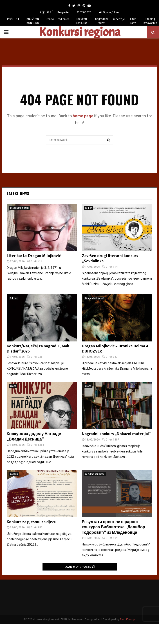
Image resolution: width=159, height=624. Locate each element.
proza (13, 386)
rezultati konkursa (81, 21)
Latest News (18, 193)
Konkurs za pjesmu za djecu (31, 522)
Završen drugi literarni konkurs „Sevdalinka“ (110, 258)
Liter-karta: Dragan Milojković (34, 256)
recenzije (119, 19)
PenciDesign (128, 619)
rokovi (50, 19)
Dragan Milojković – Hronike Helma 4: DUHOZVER (115, 349)
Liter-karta (133, 21)
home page (83, 116)
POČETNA (13, 19)
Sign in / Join (109, 12)
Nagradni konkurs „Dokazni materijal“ (116, 434)
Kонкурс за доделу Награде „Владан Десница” (34, 437)
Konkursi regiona (79, 32)
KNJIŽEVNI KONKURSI (33, 21)
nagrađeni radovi (101, 21)
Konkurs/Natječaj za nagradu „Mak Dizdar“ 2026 (38, 349)
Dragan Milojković (19, 208)
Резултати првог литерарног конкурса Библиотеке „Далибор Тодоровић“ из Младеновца (113, 527)
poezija (14, 474)
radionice (63, 19)
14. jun (13, 298)
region (88, 208)
